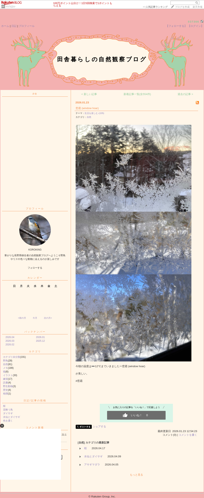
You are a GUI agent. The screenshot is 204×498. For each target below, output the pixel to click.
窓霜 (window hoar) (87, 108)
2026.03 (9, 340)
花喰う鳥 (8, 409)
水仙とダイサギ (11, 417)
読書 (5, 382)
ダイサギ (8, 413)
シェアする (99, 426)
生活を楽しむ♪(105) (94, 113)
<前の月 (22, 318)
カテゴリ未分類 (11, 357)
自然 (5, 364)
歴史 (5, 390)
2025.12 (40, 340)
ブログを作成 (182, 6)
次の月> (48, 318)
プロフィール (27, 25)
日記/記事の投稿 (35, 400)
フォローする (35, 267)
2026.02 (9, 344)
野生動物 (8, 386)
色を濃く (8, 420)
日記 (14, 25)
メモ (5, 368)
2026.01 (40, 337)
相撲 (5, 393)
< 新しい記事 (89, 94)
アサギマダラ (92, 464)
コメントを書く (188, 434)
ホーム (5, 25)
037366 (193, 21)
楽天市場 (197, 6)
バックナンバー (35, 331)
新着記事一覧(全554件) (137, 94)
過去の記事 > (185, 94)
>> (155, 6)
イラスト (8, 375)
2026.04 (9, 337)
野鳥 (5, 360)
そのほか (10, 6)
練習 (5, 379)
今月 (35, 318)
